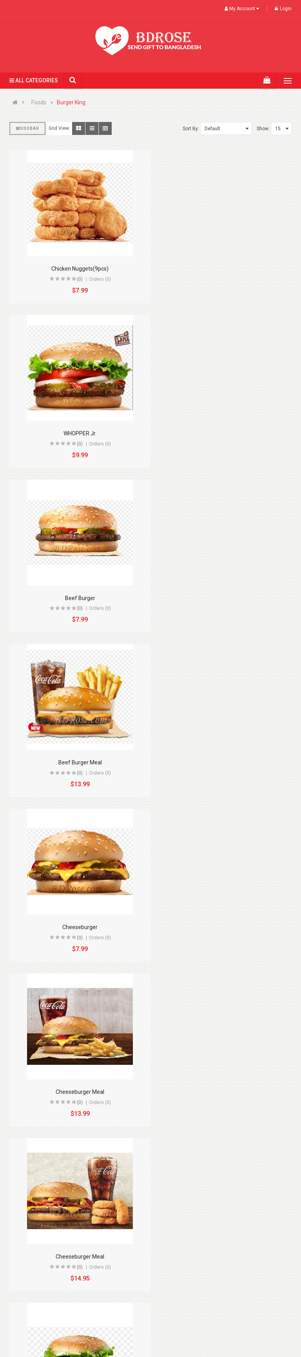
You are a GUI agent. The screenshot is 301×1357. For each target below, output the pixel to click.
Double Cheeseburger (224, 1092)
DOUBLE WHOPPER (224, 1256)
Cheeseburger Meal (224, 598)
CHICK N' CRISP (224, 762)
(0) (77, 279)
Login (283, 8)
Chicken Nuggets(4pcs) (77, 1092)
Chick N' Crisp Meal (77, 927)
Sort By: (191, 128)
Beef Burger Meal (224, 433)
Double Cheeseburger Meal (77, 1256)
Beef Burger (77, 433)
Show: (263, 128)
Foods (38, 102)
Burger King (71, 102)
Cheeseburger (77, 598)
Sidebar (27, 128)
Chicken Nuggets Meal (224, 927)
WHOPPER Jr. (224, 269)
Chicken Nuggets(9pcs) (77, 269)
